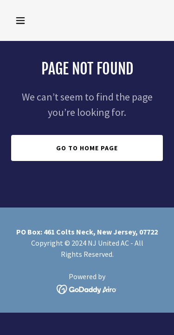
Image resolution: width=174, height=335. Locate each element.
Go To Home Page (87, 148)
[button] (22, 20)
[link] (87, 288)
